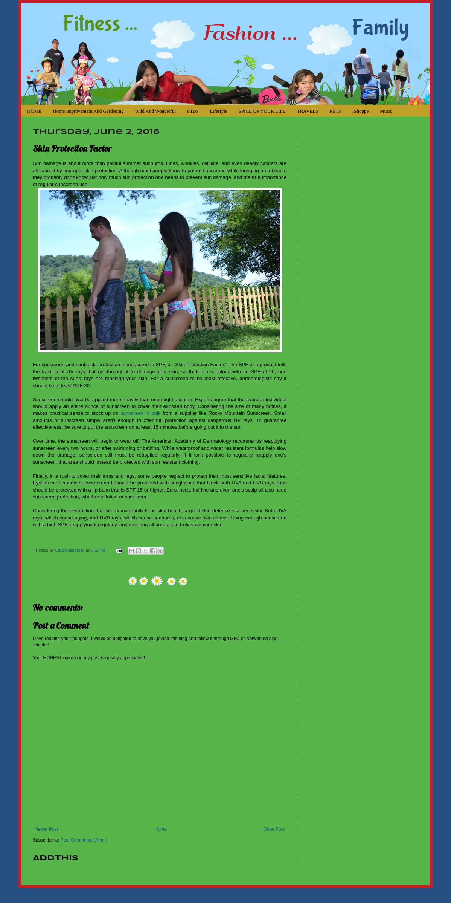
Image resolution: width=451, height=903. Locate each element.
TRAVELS (307, 111)
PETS (335, 111)
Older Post (274, 829)
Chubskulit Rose (70, 550)
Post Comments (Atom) (83, 840)
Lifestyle (218, 111)
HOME (34, 111)
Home (161, 829)
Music (386, 111)
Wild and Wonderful (155, 111)
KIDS (192, 111)
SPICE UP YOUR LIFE (262, 111)
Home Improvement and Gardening (88, 111)
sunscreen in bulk (140, 413)
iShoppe (360, 111)
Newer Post (46, 829)
